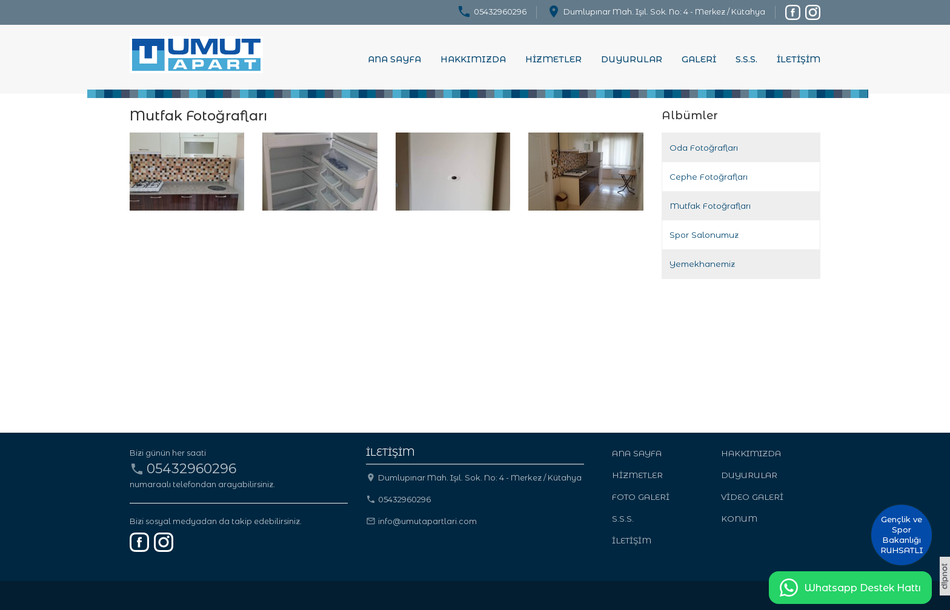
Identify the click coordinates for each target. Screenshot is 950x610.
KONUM (739, 518)
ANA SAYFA (394, 59)
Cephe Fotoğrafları (708, 177)
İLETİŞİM (798, 59)
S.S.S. (746, 59)
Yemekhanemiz (702, 264)
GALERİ (699, 59)
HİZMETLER (553, 59)
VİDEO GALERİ (752, 497)
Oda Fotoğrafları (703, 147)
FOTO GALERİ (640, 497)
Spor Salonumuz (704, 235)
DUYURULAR (631, 59)
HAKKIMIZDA (473, 59)
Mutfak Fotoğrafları (710, 206)
